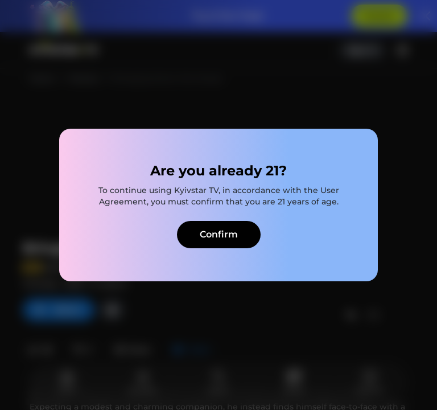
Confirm (219, 234)
